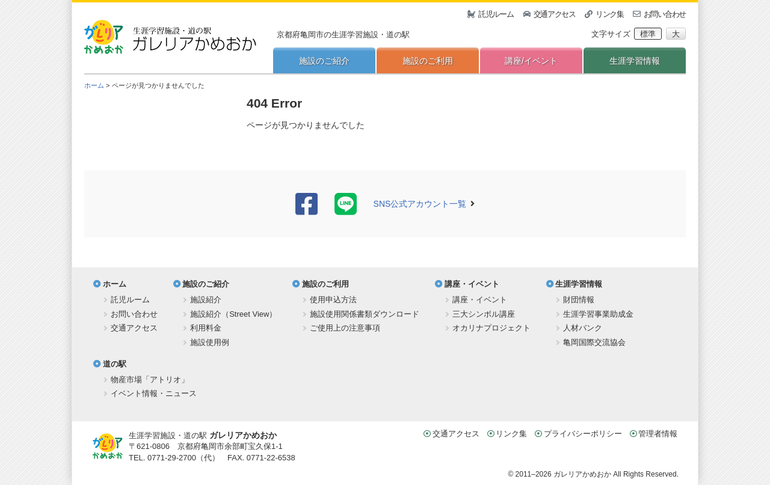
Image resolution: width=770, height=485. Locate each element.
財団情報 (578, 299)
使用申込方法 (333, 299)
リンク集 (610, 14)
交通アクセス (555, 14)
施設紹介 (205, 299)
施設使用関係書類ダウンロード (364, 314)
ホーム (94, 85)
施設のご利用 (427, 61)
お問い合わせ (665, 14)
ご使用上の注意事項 (345, 327)
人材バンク (582, 327)
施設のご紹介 (324, 61)
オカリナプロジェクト (491, 327)
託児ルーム (496, 14)
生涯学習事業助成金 (598, 314)
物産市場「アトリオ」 (150, 379)
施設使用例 (209, 342)
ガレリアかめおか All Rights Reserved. (616, 474)
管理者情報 (657, 433)
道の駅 (114, 363)
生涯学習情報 (634, 61)
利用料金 (205, 327)
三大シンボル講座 (483, 314)
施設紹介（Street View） (233, 314)
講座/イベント (531, 61)
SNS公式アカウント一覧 (420, 204)
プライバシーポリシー (583, 433)
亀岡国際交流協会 (594, 342)
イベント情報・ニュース (154, 393)
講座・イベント (472, 283)
